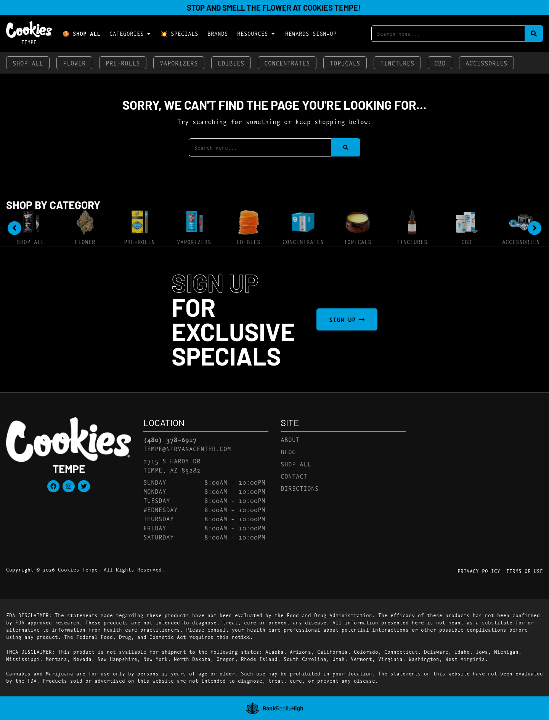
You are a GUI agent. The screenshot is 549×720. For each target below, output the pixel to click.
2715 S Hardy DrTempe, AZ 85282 (172, 465)
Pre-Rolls (123, 62)
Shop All (28, 62)
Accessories (486, 62)
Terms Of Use (524, 570)
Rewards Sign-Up (311, 33)
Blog (288, 451)
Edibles (231, 62)
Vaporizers (179, 62)
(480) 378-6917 (170, 439)
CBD (440, 62)
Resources (256, 33)
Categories (130, 33)
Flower (74, 62)
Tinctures (397, 62)
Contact (294, 475)
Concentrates (287, 62)
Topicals (345, 62)
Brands (217, 33)
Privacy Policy (479, 570)
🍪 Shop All (81, 33)
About (290, 439)
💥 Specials (179, 33)
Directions (300, 488)
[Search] (534, 33)
